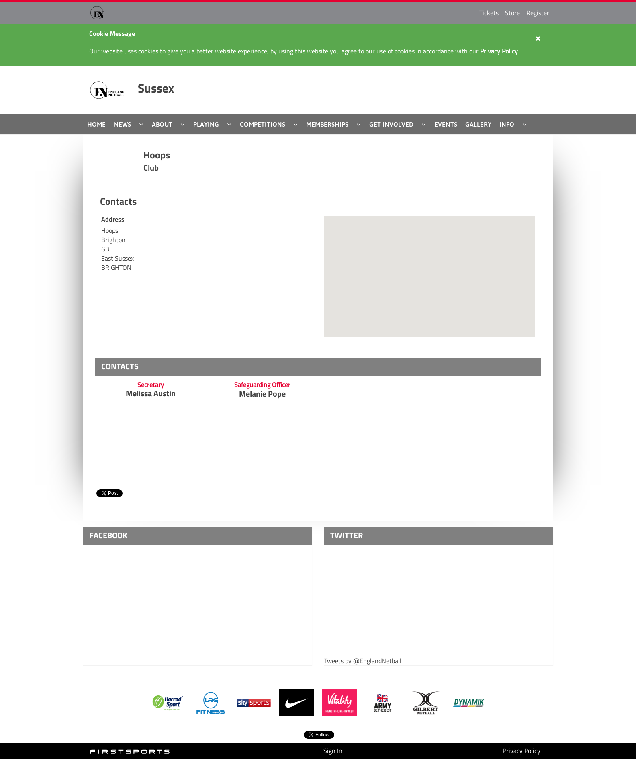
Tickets (489, 13)
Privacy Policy (521, 750)
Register (537, 13)
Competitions (262, 124)
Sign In (332, 750)
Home (96, 124)
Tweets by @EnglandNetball (362, 661)
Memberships (327, 124)
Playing (206, 124)
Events (445, 124)
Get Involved (391, 124)
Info (506, 124)
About (162, 124)
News (122, 124)
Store (512, 13)
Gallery (478, 124)
